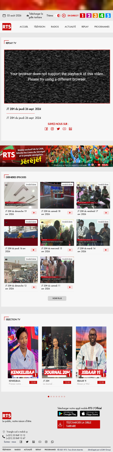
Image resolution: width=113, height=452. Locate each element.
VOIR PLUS (57, 298)
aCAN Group (105, 450)
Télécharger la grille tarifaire (36, 15)
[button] (48, 396)
